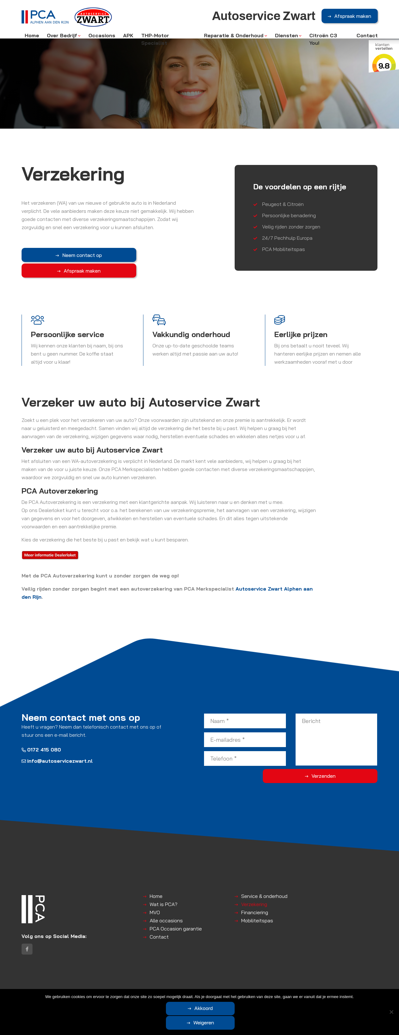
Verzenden (353, 769)
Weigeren (234, 1023)
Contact (367, 37)
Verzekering (254, 897)
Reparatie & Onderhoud (233, 37)
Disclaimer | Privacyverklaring (180, 995)
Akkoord (175, 1023)
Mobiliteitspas (257, 913)
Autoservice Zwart (78, 995)
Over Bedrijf (62, 37)
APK (128, 37)
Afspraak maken (352, 18)
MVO (155, 905)
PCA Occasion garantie (176, 921)
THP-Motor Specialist (155, 41)
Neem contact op (53, 255)
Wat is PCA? (163, 897)
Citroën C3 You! (323, 41)
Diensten (286, 37)
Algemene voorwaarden (123, 995)
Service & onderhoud (264, 889)
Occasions (101, 37)
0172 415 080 (41, 742)
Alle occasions (166, 913)
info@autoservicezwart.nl (57, 754)
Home (32, 37)
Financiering (254, 905)
